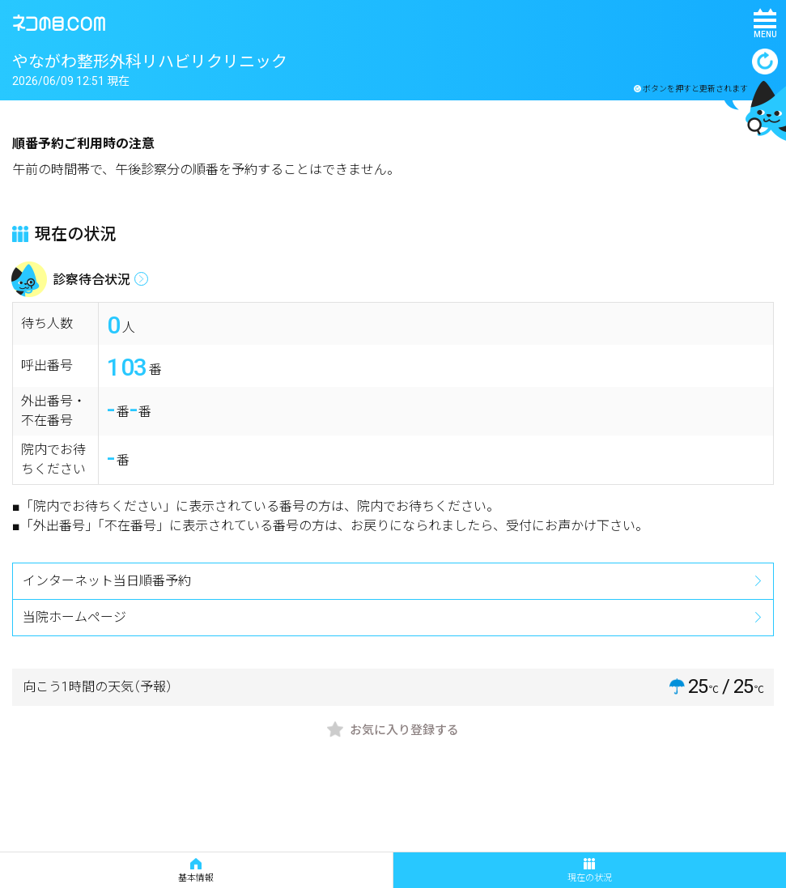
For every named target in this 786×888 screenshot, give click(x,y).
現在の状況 (589, 870)
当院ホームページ (74, 617)
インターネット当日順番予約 (107, 580)
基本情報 (196, 870)
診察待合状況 (91, 279)
